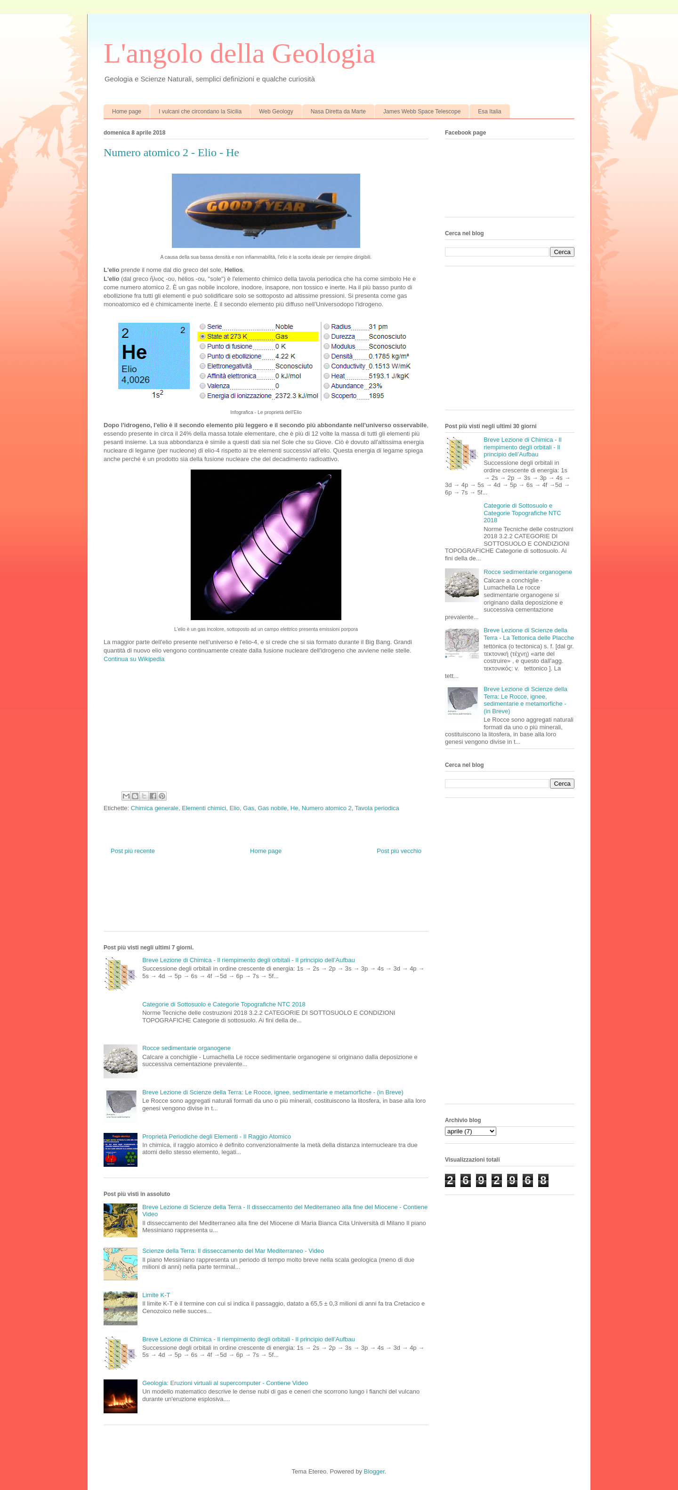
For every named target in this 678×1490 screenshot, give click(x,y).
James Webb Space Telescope (421, 111)
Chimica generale (154, 808)
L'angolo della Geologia (239, 53)
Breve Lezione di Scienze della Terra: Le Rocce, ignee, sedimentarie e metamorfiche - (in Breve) (273, 1092)
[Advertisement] (275, 900)
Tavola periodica (377, 808)
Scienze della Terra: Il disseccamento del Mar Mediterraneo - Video (233, 1250)
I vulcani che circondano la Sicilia (200, 111)
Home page (126, 111)
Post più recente (133, 850)
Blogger (374, 1471)
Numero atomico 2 (327, 808)
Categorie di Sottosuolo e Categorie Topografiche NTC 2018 (224, 1004)
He (295, 808)
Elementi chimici (204, 808)
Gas (248, 808)
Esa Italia (489, 111)
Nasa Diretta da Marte (338, 111)
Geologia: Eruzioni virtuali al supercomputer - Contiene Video (225, 1382)
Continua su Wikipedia (134, 658)
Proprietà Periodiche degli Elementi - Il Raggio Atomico (216, 1136)
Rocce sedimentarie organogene (186, 1048)
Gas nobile (272, 808)
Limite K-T (156, 1295)
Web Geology (276, 111)
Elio (234, 808)
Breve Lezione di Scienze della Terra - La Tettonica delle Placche (529, 634)
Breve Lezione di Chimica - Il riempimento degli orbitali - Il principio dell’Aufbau (248, 960)
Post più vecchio (399, 850)
